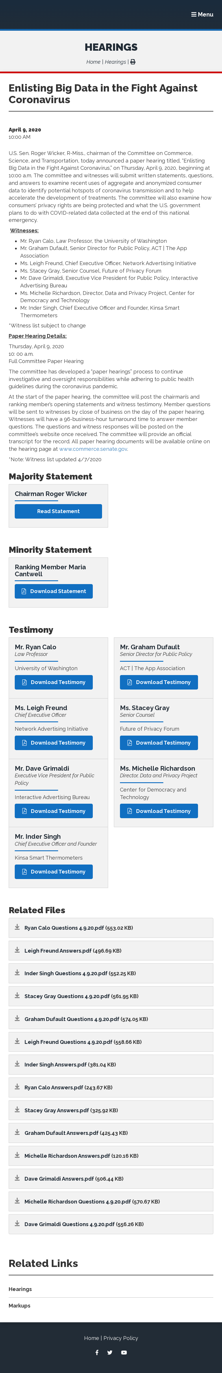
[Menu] (202, 14)
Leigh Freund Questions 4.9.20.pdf (68, 1042)
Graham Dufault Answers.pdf (62, 1133)
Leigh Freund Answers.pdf (58, 951)
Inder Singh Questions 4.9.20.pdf (66, 973)
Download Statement (54, 591)
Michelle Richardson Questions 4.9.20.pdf (78, 1202)
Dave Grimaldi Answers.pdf (59, 1179)
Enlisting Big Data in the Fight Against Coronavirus (103, 93)
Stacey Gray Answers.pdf (57, 1110)
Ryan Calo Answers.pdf (54, 1087)
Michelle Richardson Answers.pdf (67, 1156)
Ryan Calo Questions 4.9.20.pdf (64, 928)
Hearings (111, 47)
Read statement (58, 511)
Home (93, 62)
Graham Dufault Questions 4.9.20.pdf (72, 1019)
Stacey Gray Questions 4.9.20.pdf (67, 996)
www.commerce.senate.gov (93, 449)
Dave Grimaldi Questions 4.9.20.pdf (70, 1224)
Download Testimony (54, 682)
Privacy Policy (120, 1338)
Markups (19, 1306)
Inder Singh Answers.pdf (56, 1065)
